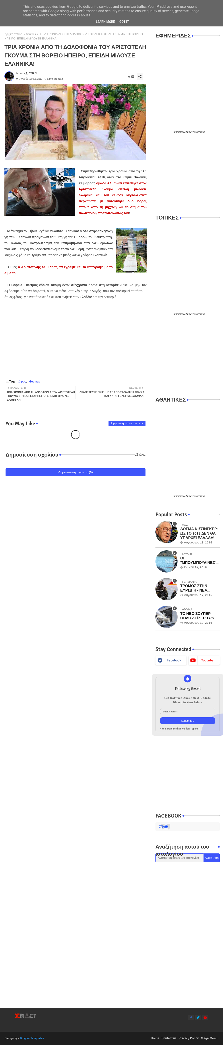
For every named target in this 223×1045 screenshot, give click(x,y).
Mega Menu (209, 1038)
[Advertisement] (187, 174)
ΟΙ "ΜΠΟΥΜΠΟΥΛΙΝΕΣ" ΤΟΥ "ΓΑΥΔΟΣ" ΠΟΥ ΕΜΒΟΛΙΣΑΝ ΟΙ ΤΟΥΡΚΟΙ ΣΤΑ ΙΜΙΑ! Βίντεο (198, 560)
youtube (207, 660)
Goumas (31, 34)
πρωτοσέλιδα (182, 132)
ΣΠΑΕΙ (163, 827)
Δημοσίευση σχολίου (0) (75, 472)
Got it (124, 22)
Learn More (105, 22)
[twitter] (198, 1017)
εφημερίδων (199, 132)
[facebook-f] (191, 1017)
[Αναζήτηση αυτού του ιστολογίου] (179, 857)
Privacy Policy (189, 1038)
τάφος (21, 381)
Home (155, 1038)
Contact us (168, 1038)
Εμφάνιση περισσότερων (127, 423)
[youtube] (205, 1017)
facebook (174, 660)
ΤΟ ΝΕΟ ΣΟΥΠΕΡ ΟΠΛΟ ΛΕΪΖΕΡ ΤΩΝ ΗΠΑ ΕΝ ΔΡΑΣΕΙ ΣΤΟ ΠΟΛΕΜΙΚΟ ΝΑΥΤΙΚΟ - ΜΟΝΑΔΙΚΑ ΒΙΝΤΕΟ (199, 616)
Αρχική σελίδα (13, 34)
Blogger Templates (32, 1038)
